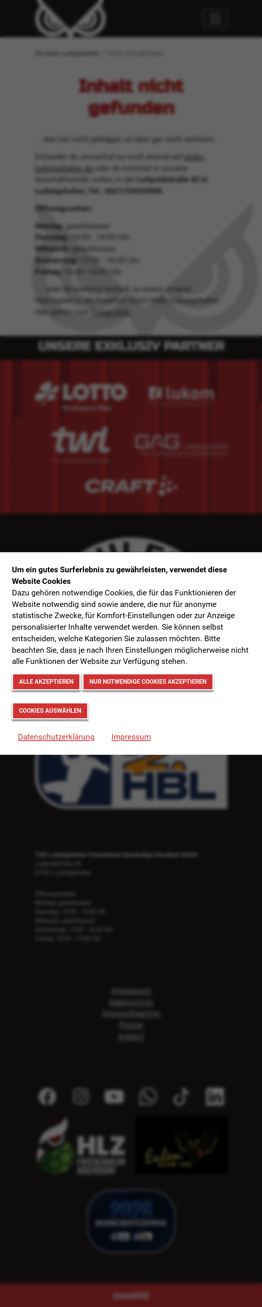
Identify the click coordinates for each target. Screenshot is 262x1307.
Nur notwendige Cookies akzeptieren (147, 681)
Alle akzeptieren (46, 681)
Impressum (131, 736)
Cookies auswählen (50, 710)
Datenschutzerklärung (56, 736)
